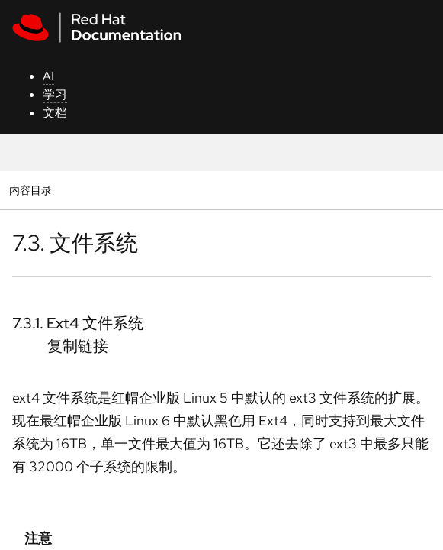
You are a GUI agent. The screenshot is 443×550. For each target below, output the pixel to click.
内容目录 (30, 190)
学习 (55, 94)
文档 (55, 113)
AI (48, 76)
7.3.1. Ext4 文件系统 (77, 323)
